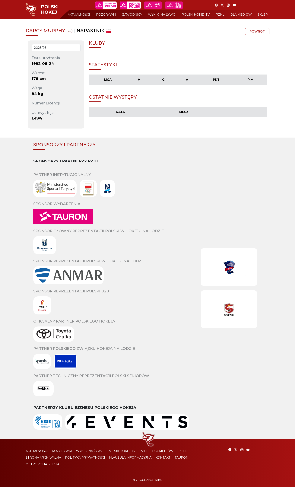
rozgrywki (106, 14)
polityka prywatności (85, 457)
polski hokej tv (196, 14)
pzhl (220, 14)
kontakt (163, 457)
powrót (257, 31)
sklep (263, 14)
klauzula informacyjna (130, 457)
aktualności (79, 14)
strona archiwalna (43, 457)
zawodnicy (132, 14)
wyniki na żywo (162, 14)
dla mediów (241, 14)
